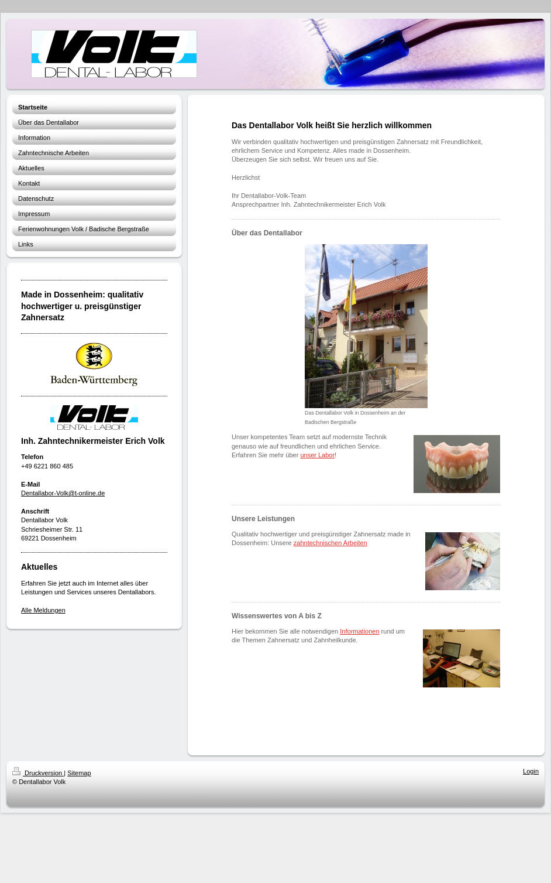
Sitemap (79, 772)
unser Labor (317, 454)
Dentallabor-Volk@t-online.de (63, 493)
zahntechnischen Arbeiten (330, 542)
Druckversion (38, 772)
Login (531, 771)
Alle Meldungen (43, 610)
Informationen (359, 631)
